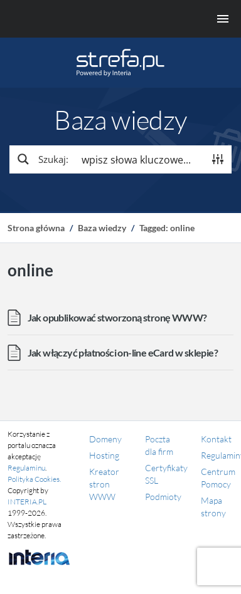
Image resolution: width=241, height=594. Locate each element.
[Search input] (140, 159)
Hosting (104, 455)
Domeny (105, 439)
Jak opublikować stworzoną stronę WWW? (117, 317)
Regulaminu (26, 467)
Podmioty (163, 496)
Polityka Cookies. (34, 479)
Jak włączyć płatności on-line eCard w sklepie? (123, 352)
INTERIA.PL (27, 501)
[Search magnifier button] (42, 159)
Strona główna (36, 227)
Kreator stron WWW (104, 484)
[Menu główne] (120, 19)
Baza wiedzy (102, 227)
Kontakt (216, 439)
